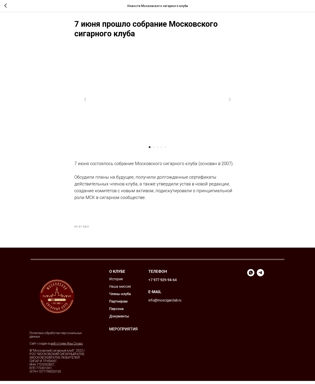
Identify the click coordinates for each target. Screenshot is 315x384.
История (116, 282)
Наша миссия (120, 289)
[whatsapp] (250, 278)
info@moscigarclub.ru (164, 303)
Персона (116, 312)
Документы (119, 319)
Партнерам (118, 304)
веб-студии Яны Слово (67, 346)
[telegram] (260, 278)
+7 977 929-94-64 (162, 283)
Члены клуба (120, 297)
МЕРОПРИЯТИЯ (123, 332)
